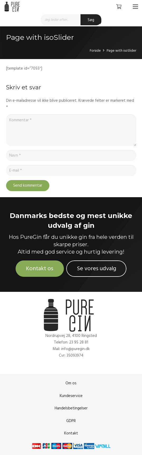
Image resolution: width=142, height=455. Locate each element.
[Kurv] (118, 6)
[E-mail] (71, 170)
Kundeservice (71, 396)
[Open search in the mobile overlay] (71, 19)
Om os (71, 383)
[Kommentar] (71, 130)
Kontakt (71, 433)
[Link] (13, 6)
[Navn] (71, 155)
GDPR (71, 421)
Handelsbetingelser (71, 408)
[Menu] (135, 6)
